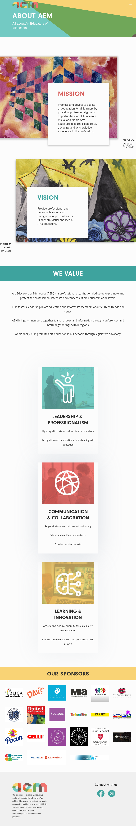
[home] (25, 4)
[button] (131, 5)
